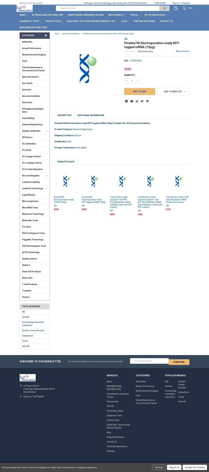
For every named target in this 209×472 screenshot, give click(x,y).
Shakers (26, 268)
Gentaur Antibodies (35, 134)
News (23, 18)
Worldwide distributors (33, 30)
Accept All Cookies (195, 467)
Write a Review (182, 54)
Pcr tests (26, 230)
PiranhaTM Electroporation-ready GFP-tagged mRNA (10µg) (94, 202)
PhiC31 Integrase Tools (33, 236)
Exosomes (27, 105)
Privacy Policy (54, 24)
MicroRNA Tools (30, 211)
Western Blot (117, 18)
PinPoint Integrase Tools (34, 249)
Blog (125, 24)
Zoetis (25, 344)
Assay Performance (31, 51)
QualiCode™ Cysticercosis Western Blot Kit (91, 24)
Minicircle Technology (33, 217)
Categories (28, 38)
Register (186, 3)
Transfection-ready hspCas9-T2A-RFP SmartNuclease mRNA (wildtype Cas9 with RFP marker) (121, 205)
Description (64, 118)
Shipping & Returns (144, 24)
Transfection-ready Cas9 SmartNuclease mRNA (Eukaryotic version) (177, 202)
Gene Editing (28, 121)
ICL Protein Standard (32, 172)
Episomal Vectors (30, 80)
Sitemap (111, 453)
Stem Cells (27, 281)
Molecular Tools (30, 223)
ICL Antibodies (29, 147)
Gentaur (25, 320)
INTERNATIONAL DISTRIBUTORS (47, 18)
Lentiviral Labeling (31, 185)
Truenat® (26, 294)
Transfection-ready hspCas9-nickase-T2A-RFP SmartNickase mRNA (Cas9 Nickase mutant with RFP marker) (150, 205)
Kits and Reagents (35, 179)
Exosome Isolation (31, 99)
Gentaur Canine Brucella (33, 334)
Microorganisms (30, 204)
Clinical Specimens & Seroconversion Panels (33, 72)
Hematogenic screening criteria (86, 18)
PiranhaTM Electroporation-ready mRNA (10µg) (64, 202)
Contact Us (166, 24)
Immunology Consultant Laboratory (33, 327)
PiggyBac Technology (32, 243)
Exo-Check (27, 86)
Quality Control (29, 262)
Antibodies (27, 45)
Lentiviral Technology (35, 191)
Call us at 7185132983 (33, 398)
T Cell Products (29, 287)
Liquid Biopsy (28, 198)
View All (25, 349)
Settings (159, 467)
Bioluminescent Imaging (34, 58)
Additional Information (91, 118)
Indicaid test (27, 339)
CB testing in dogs (155, 18)
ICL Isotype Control (31, 159)
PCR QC (135, 18)
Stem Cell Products (31, 275)
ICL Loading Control (32, 166)
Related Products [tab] (66, 165)
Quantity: (129, 78)
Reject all (174, 467)
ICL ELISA (26, 153)
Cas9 (24, 64)
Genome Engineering (32, 128)
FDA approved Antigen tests (32, 113)
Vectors (26, 300)
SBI (23, 315)
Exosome (26, 93)
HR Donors (27, 140)
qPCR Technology (30, 255)
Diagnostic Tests (30, 24)
